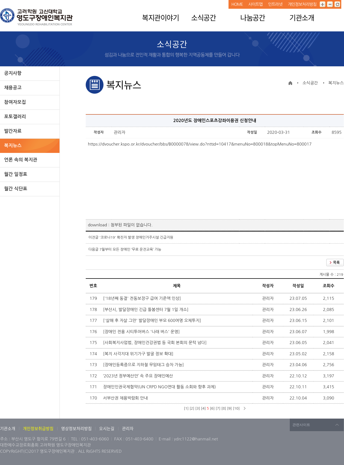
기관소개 (301, 17)
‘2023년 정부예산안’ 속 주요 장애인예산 (138, 376)
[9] (229, 408)
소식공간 (203, 17)
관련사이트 (301, 425)
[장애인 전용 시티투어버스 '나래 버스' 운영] (142, 332)
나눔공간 (252, 17)
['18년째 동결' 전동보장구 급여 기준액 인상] (142, 298)
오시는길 (106, 428)
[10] (236, 408)
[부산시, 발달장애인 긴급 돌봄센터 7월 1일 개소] (146, 309)
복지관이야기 (160, 17)
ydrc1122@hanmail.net (196, 439)
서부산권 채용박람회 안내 (126, 398)
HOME (237, 4)
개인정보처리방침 (302, 4)
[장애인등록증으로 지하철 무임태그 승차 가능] (144, 365)
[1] (186, 408)
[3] (197, 408)
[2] (191, 408)
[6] (212, 408)
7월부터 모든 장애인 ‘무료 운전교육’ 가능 (130, 249)
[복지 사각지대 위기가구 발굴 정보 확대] (139, 354)
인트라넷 (275, 4)
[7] (218, 408)
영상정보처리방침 (77, 428)
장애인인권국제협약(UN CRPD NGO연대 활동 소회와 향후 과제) (160, 387)
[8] (223, 408)
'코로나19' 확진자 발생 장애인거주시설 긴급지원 (136, 237)
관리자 (128, 428)
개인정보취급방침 (38, 428)
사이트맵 (255, 4)
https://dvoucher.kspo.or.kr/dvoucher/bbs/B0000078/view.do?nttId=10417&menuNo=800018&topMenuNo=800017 (200, 144)
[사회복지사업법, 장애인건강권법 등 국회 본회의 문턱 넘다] (155, 342)
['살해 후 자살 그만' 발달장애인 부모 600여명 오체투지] (152, 320)
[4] (203, 408)
